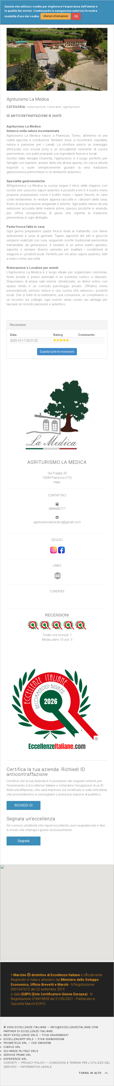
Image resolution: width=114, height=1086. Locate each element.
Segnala (23, 841)
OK (76, 16)
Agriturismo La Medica (57, 462)
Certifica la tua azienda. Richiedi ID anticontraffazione (46, 772)
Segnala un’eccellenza (31, 818)
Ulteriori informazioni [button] (55, 16)
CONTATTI (10, 1062)
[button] (15, 59)
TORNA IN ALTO (93, 1073)
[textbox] (57, 215)
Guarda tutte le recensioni (57, 351)
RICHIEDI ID (23, 805)
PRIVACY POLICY (33, 1062)
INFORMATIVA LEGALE (36, 1066)
